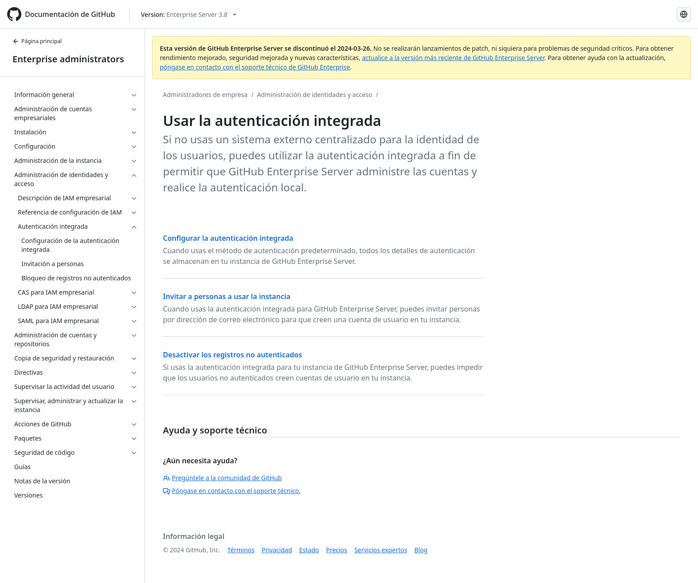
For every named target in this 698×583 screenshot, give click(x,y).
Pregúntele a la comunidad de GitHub (222, 478)
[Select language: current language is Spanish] (684, 14)
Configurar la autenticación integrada (228, 238)
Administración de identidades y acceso (314, 94)
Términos (241, 550)
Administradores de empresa (205, 94)
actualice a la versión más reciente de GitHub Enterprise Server (453, 57)
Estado (309, 550)
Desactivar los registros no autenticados (232, 355)
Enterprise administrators (68, 59)
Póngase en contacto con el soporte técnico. (231, 490)
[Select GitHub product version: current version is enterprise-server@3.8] (188, 14)
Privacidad (277, 550)
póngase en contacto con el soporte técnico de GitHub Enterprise (255, 67)
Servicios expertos (380, 550)
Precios (336, 550)
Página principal (37, 41)
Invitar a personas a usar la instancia (226, 296)
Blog (421, 550)
